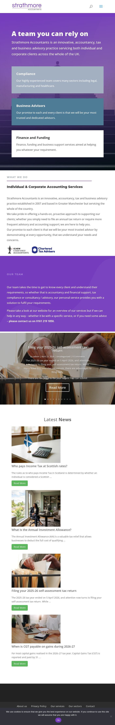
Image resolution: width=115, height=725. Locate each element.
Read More (57, 387)
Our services (57, 706)
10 (70, 399)
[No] (111, 716)
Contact (90, 706)
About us (22, 706)
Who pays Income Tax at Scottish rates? (39, 466)
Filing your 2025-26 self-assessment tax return (57, 349)
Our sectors (75, 706)
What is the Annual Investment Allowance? (41, 530)
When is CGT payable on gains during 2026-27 (43, 646)
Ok (58, 720)
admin (36, 356)
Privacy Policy (38, 706)
